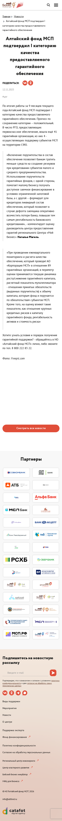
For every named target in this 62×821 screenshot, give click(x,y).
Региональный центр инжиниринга (18, 760)
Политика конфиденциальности (19, 745)
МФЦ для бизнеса (10, 781)
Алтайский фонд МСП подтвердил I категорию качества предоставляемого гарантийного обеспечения (23, 26)
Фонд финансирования (14, 737)
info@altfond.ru (9, 799)
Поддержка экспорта (13, 730)
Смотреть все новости (31, 428)
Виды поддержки (11, 701)
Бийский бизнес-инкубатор (15, 774)
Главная (6, 16)
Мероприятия (9, 708)
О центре (7, 721)
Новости (19, 16)
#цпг (4, 96)
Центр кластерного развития (15, 767)
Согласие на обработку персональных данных (26, 752)
